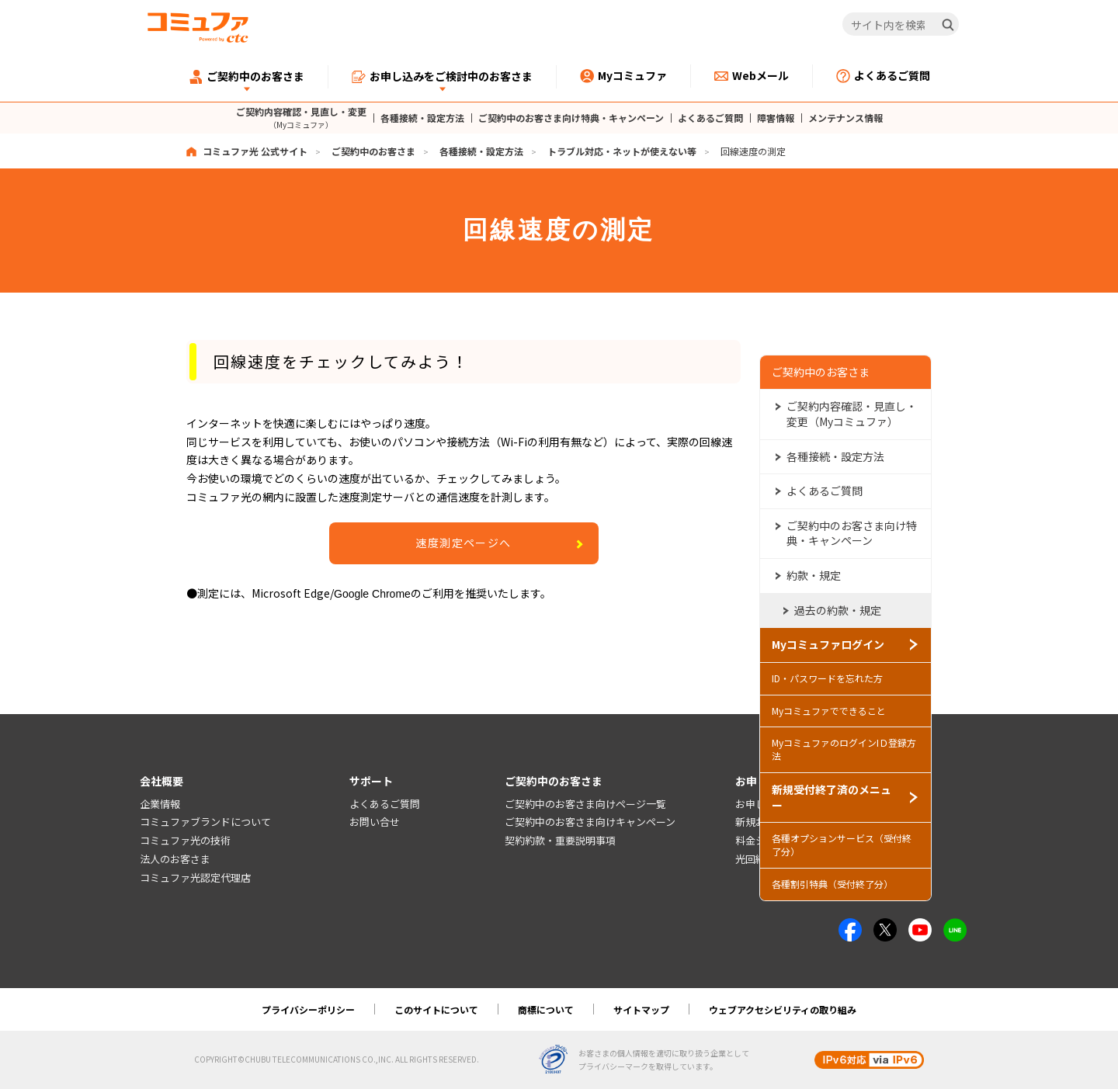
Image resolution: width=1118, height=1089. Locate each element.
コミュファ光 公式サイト (255, 151)
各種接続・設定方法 (422, 118)
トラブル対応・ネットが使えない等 (621, 151)
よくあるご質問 (710, 118)
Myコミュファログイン (828, 643)
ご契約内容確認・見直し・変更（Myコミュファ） (851, 412)
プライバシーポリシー (308, 1009)
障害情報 (775, 118)
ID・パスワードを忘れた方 (827, 676)
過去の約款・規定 (837, 608)
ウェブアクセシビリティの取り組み (782, 1009)
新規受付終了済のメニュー (831, 795)
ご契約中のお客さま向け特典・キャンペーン (571, 118)
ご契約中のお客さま (373, 151)
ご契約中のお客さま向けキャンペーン (590, 822)
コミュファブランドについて (205, 822)
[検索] (948, 24)
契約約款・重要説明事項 (560, 841)
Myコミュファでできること (829, 709)
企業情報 (160, 803)
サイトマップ (641, 1009)
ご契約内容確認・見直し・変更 (301, 118)
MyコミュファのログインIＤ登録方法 (844, 748)
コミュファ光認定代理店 (195, 877)
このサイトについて (436, 1009)
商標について (546, 1009)
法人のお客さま (175, 858)
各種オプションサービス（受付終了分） (841, 844)
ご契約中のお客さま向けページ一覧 (585, 803)
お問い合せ (374, 822)
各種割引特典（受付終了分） (832, 882)
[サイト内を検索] (901, 24)
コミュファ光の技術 (185, 841)
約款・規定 (813, 573)
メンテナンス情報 (845, 118)
